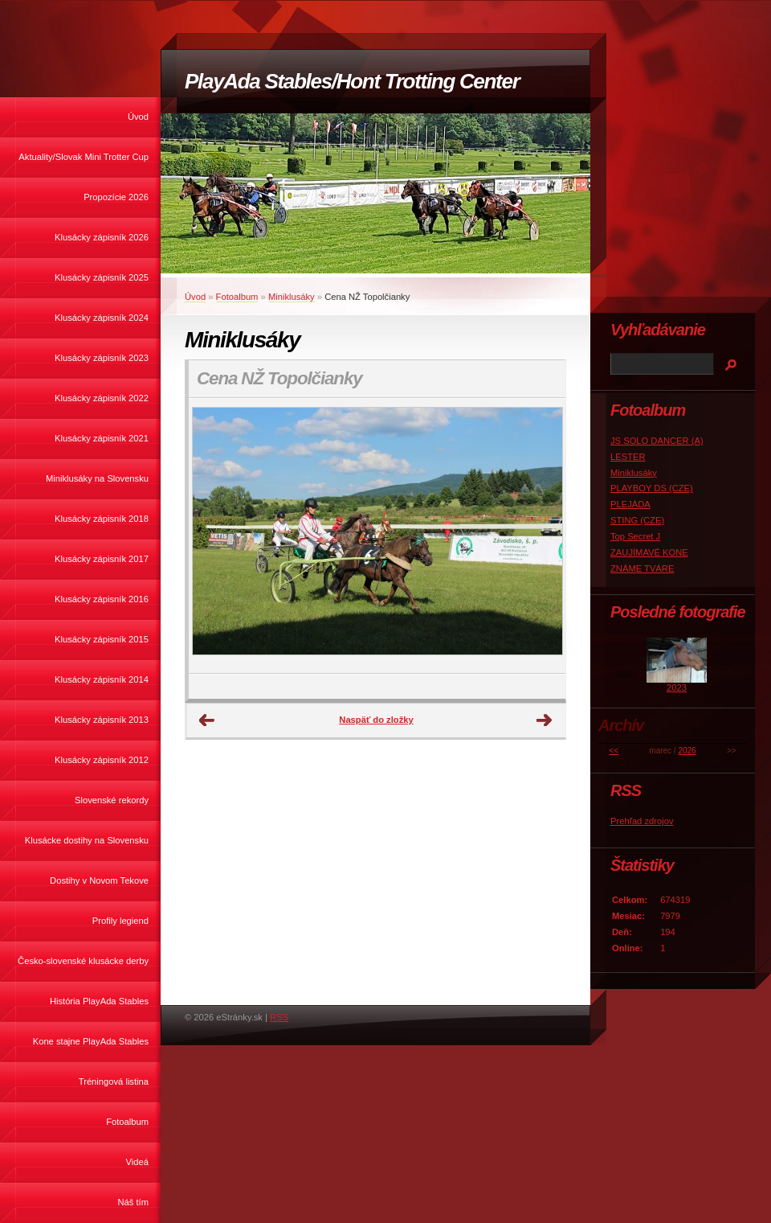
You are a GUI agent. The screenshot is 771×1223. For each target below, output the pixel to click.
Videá (137, 1162)
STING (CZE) (637, 520)
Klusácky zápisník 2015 (102, 639)
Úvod (138, 116)
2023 (677, 687)
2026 (687, 750)
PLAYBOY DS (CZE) (651, 488)
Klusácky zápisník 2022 (102, 398)
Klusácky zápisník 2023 (102, 358)
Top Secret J (635, 536)
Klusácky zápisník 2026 (102, 237)
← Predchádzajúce (207, 720)
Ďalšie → (544, 720)
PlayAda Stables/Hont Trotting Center (352, 81)
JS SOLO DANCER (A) (657, 440)
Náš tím (133, 1202)
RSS (279, 1017)
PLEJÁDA (630, 504)
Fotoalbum (127, 1122)
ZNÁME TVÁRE (642, 568)
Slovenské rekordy (112, 800)
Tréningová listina (114, 1081)
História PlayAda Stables (99, 1001)
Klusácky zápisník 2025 (102, 277)
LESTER (628, 457)
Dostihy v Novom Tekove (99, 880)
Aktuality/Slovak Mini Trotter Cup (83, 157)
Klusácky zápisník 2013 (102, 719)
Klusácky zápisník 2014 (102, 679)
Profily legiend (120, 920)
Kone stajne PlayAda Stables (91, 1041)
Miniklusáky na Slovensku (97, 478)
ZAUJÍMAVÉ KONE (649, 552)
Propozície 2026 (116, 197)
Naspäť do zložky (376, 719)
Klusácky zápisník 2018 (102, 518)
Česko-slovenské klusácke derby (83, 961)
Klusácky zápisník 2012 (102, 760)
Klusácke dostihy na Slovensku (87, 840)
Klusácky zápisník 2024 (102, 317)
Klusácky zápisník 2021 (102, 438)
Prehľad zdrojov (642, 821)
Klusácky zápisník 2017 (102, 559)
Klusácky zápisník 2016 (102, 599)
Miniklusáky (291, 297)
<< (613, 750)
